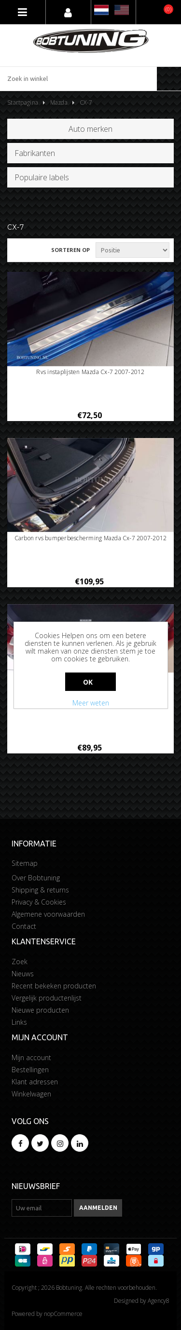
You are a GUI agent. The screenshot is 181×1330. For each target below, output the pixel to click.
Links (19, 1022)
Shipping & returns (40, 889)
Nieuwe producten (40, 1010)
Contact (24, 926)
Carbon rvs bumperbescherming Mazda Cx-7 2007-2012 (90, 538)
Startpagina (22, 102)
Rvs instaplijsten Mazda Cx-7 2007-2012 (90, 372)
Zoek (20, 961)
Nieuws (23, 973)
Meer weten (90, 702)
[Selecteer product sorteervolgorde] (132, 250)
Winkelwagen (31, 1093)
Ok (88, 682)
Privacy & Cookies (39, 902)
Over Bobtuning (36, 877)
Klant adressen (35, 1081)
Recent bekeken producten (54, 985)
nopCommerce (63, 1314)
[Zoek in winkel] (78, 79)
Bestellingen (30, 1069)
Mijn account (31, 1057)
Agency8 (158, 1301)
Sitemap (25, 863)
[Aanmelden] (42, 1208)
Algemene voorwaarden (48, 914)
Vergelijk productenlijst (47, 997)
